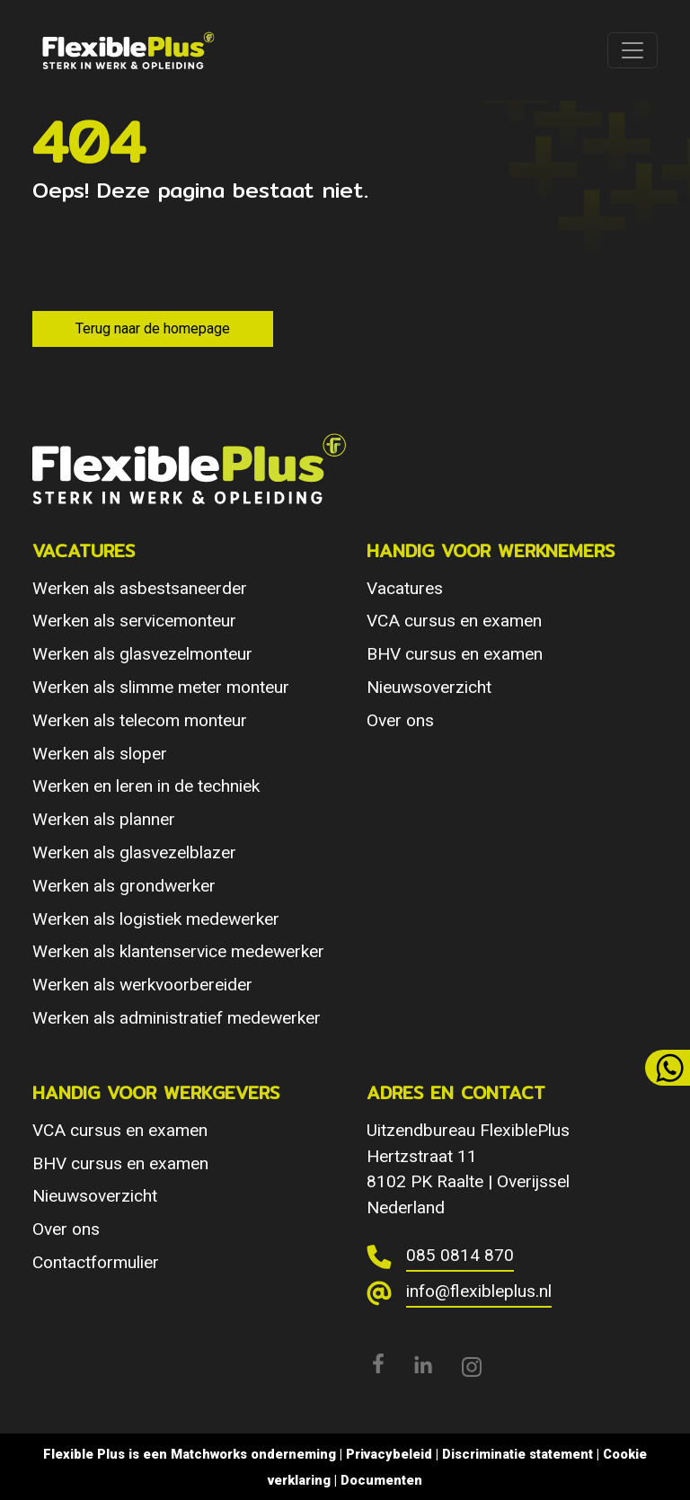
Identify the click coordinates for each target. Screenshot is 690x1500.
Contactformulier (95, 1262)
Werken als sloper (99, 753)
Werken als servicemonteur (134, 620)
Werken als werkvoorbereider (142, 984)
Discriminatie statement (517, 1454)
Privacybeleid (389, 1454)
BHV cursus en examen (455, 653)
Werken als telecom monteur (139, 720)
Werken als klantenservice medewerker (178, 951)
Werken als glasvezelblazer (134, 852)
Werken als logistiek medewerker (155, 919)
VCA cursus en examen (454, 620)
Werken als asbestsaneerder (139, 588)
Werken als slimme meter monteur (160, 687)
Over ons (400, 720)
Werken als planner (103, 819)
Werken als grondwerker (124, 885)
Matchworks (209, 1454)
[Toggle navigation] (632, 50)
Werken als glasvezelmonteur (142, 653)
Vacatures (405, 588)
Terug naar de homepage (152, 328)
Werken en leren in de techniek (146, 786)
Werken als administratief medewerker (176, 1017)
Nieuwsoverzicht (429, 687)
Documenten (381, 1480)
